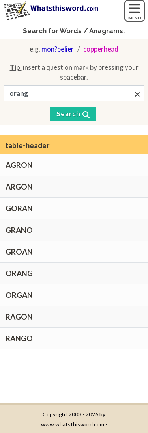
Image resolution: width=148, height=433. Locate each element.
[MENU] (134, 11)
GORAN (19, 208)
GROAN (19, 251)
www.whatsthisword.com (72, 424)
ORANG (19, 273)
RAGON (19, 316)
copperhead (100, 49)
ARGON (19, 186)
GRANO (19, 229)
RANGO (19, 338)
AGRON (19, 164)
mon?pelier (57, 49)
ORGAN (19, 294)
